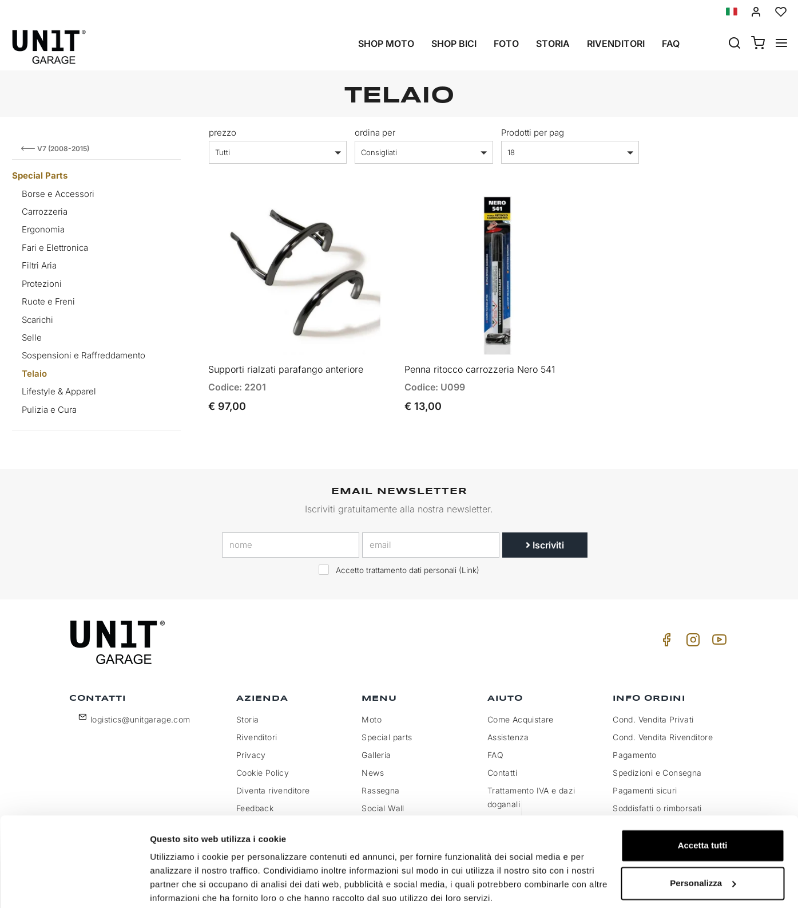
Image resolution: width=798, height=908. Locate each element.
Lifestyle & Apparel (59, 391)
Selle (32, 337)
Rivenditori (616, 43)
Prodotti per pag (532, 132)
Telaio (34, 373)
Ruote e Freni (48, 301)
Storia (553, 43)
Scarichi (37, 319)
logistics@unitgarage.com (140, 719)
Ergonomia (43, 229)
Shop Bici (454, 43)
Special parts (387, 737)
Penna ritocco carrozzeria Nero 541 (479, 363)
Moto (372, 719)
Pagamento (635, 755)
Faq (671, 43)
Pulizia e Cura (49, 409)
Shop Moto (386, 43)
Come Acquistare (520, 719)
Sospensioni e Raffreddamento (83, 355)
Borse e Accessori (58, 193)
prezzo (222, 132)
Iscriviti (545, 545)
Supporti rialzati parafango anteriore (285, 363)
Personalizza (703, 838)
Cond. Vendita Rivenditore (663, 737)
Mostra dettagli (181, 885)
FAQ (495, 755)
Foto (506, 43)
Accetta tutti (703, 801)
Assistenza (508, 737)
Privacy (251, 755)
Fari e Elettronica (55, 247)
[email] (430, 545)
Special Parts (40, 175)
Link (469, 570)
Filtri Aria (39, 265)
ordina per (375, 132)
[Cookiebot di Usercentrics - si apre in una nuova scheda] (74, 885)
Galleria (376, 755)
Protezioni (42, 283)
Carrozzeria (45, 211)
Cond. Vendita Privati (653, 719)
